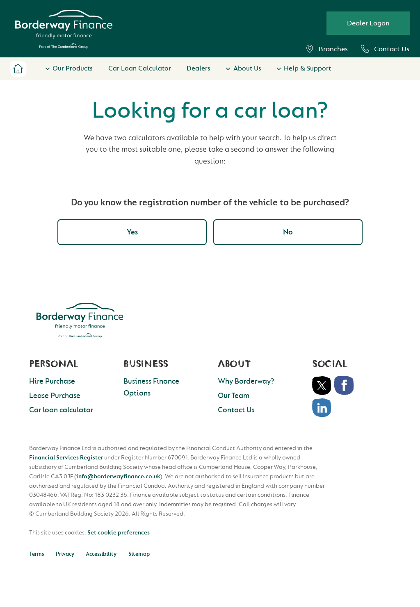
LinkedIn (322, 408)
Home (18, 68)
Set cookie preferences (118, 533)
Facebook (344, 386)
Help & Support (307, 68)
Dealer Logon (368, 23)
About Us (247, 68)
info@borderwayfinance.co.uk (118, 476)
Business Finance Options (151, 387)
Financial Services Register (66, 458)
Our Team (233, 395)
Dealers (198, 68)
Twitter (322, 386)
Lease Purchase (54, 395)
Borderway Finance (79, 320)
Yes (132, 232)
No (288, 232)
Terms (36, 553)
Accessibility (101, 553)
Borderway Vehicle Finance (64, 29)
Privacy (65, 553)
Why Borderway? (246, 381)
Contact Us (385, 49)
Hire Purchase (52, 381)
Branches (327, 49)
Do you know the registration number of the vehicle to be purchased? (210, 202)
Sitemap (139, 553)
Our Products (72, 68)
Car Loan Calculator (139, 68)
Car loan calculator (61, 410)
